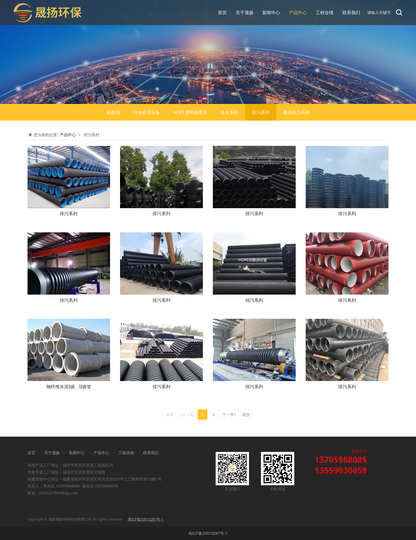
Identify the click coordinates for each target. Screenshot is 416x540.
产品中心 (298, 12)
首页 (222, 12)
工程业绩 (324, 12)
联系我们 (351, 12)
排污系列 (261, 112)
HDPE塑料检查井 (190, 112)
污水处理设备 (146, 112)
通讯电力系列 (296, 112)
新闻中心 (271, 12)
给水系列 (229, 112)
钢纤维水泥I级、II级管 (68, 387)
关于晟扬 (244, 12)
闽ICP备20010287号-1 (208, 533)
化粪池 (113, 112)
